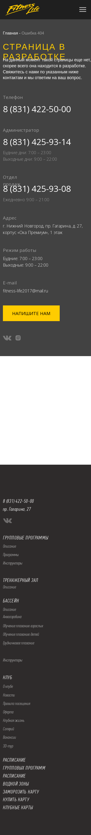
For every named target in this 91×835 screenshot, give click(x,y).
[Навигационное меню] (82, 9)
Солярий (8, 728)
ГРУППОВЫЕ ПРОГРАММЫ (25, 538)
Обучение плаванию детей (21, 634)
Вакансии (9, 737)
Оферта (8, 712)
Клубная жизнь (13, 720)
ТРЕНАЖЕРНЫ (15, 580)
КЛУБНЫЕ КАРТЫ (18, 807)
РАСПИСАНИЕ (14, 776)
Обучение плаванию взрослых (23, 625)
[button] (31, 313)
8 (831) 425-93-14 (37, 141)
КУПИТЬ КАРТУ (16, 799)
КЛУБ (7, 677)
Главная (10, 33)
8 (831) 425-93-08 (37, 188)
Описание (9, 546)
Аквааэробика (12, 616)
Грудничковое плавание (18, 643)
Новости (9, 695)
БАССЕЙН (11, 601)
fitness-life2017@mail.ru (25, 291)
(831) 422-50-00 (20, 501)
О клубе (8, 686)
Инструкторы (12, 563)
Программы (11, 554)
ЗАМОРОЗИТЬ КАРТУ (21, 792)
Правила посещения (16, 703)
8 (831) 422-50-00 (37, 109)
